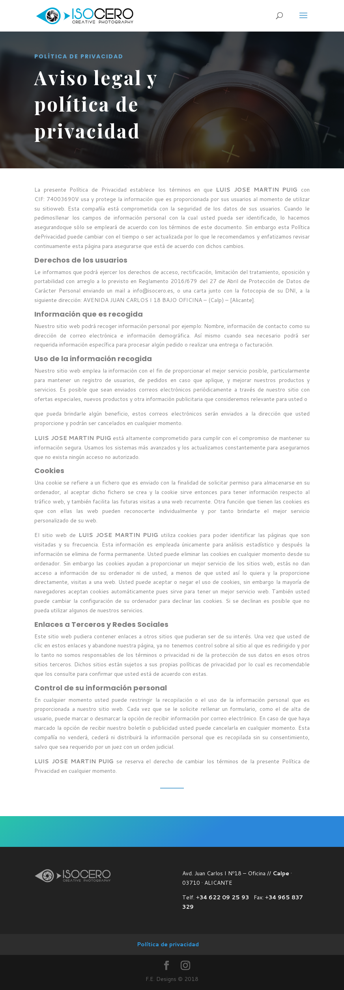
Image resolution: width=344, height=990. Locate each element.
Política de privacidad (168, 944)
